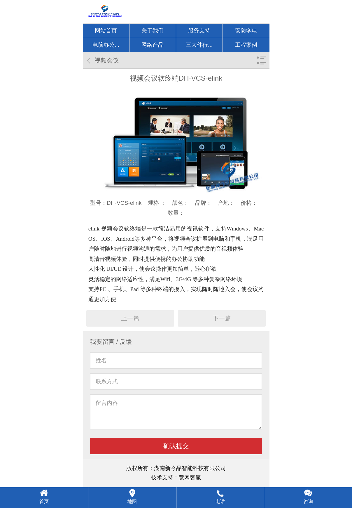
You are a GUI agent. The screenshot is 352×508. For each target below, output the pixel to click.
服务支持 (199, 30)
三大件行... (199, 45)
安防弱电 (246, 30)
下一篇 (222, 318)
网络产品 (152, 45)
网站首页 (106, 30)
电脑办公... (105, 45)
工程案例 (246, 45)
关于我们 (152, 30)
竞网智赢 (190, 477)
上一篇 (130, 318)
